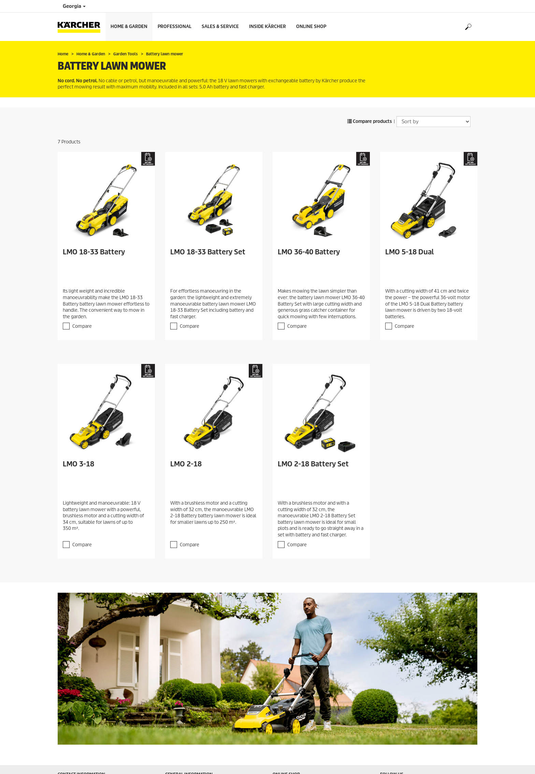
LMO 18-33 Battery (94, 252)
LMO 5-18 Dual (409, 252)
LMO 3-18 (78, 464)
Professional (174, 26)
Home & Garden (129, 26)
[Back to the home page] (81, 27)
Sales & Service (220, 26)
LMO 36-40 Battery (309, 252)
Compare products (369, 121)
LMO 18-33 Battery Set (207, 252)
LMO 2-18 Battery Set (313, 464)
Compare (82, 326)
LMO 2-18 (186, 464)
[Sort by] (433, 121)
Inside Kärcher (267, 26)
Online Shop (311, 26)
